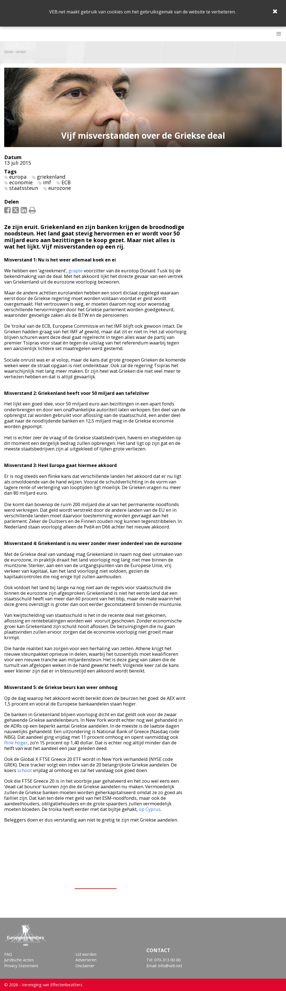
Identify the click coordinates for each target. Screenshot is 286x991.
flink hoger (16, 742)
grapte (75, 270)
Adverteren (85, 959)
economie (21, 182)
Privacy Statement (21, 965)
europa (18, 176)
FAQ (8, 954)
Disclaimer (85, 965)
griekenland (51, 176)
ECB (66, 182)
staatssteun (23, 188)
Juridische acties (19, 959)
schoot (24, 770)
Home (8, 52)
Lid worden (85, 954)
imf (47, 182)
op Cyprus (150, 809)
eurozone (59, 188)
